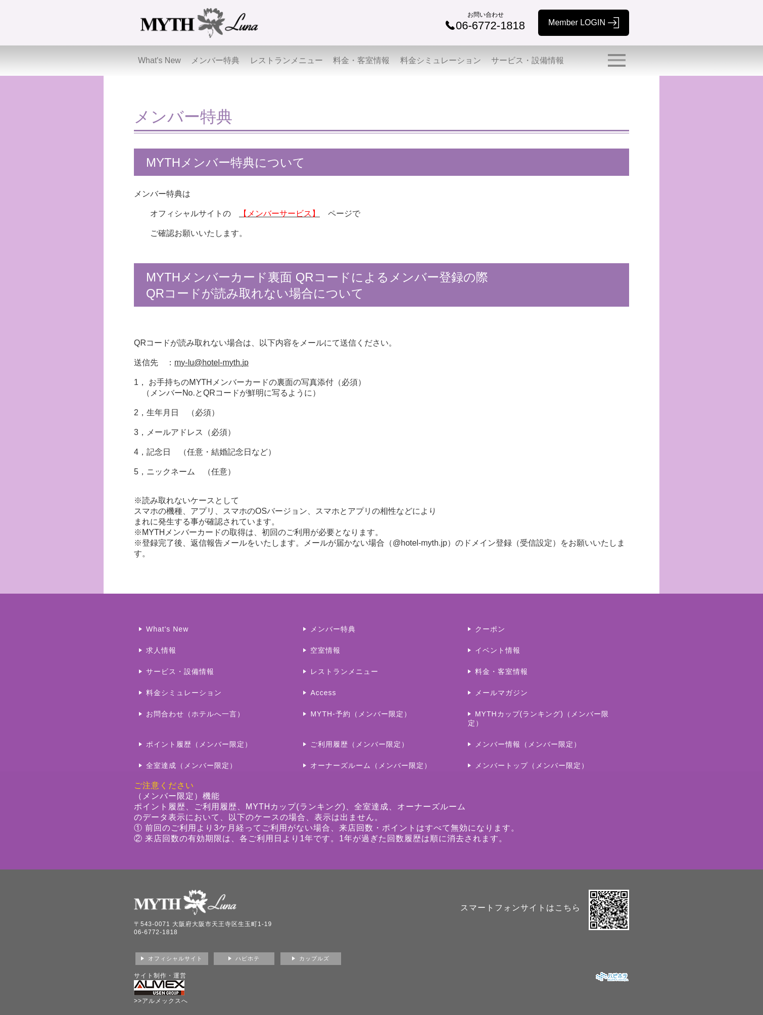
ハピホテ (247, 958)
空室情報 (325, 650)
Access (323, 693)
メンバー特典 (215, 60)
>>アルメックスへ (161, 1000)
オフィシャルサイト (175, 958)
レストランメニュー (286, 60)
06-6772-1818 (156, 932)
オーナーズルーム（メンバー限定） (371, 765)
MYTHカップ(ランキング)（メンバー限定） (538, 718)
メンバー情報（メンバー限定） (528, 744)
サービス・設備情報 (527, 60)
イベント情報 (497, 650)
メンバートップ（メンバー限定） (532, 765)
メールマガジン (501, 693)
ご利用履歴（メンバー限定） (359, 744)
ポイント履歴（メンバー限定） (199, 744)
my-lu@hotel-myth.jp (211, 362)
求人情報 (161, 650)
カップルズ (314, 958)
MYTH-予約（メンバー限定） (360, 714)
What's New (159, 60)
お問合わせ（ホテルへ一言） (195, 714)
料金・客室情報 (361, 60)
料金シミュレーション (440, 60)
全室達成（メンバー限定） (191, 765)
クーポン (490, 629)
